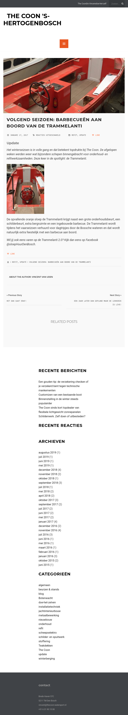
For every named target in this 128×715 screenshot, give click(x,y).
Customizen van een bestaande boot (60, 394)
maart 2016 (45, 547)
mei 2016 (44, 543)
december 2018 (48, 469)
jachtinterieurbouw (50, 611)
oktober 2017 (46, 500)
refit (74, 135)
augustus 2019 (47, 452)
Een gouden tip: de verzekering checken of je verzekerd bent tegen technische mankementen (63, 386)
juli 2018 (44, 487)
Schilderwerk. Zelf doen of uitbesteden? (62, 416)
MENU (64, 43)
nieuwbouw (45, 619)
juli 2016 (44, 534)
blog (41, 593)
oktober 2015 (46, 560)
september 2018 (48, 482)
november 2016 (48, 530)
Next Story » (115, 295)
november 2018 (48, 474)
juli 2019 (44, 456)
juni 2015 (44, 564)
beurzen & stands (49, 589)
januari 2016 (46, 556)
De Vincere (91, 3)
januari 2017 (46, 521)
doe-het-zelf (101, 3)
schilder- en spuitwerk (51, 637)
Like (96, 135)
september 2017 (48, 504)
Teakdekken (46, 645)
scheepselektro (48, 632)
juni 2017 (44, 513)
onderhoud (45, 624)
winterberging (47, 658)
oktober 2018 (46, 478)
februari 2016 (46, 551)
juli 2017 (44, 508)
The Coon (82, 3)
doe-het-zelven (47, 602)
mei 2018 (44, 491)
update (82, 135)
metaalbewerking (49, 615)
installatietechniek (49, 606)
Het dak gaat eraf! (16, 301)
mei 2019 (44, 465)
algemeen (44, 585)
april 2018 (44, 495)
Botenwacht (46, 598)
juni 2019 (44, 461)
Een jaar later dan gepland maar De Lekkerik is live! (97, 303)
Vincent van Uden (42, 276)
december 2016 (48, 526)
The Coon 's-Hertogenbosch (32, 19)
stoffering (44, 641)
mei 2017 (44, 517)
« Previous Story (14, 295)
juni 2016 (44, 539)
